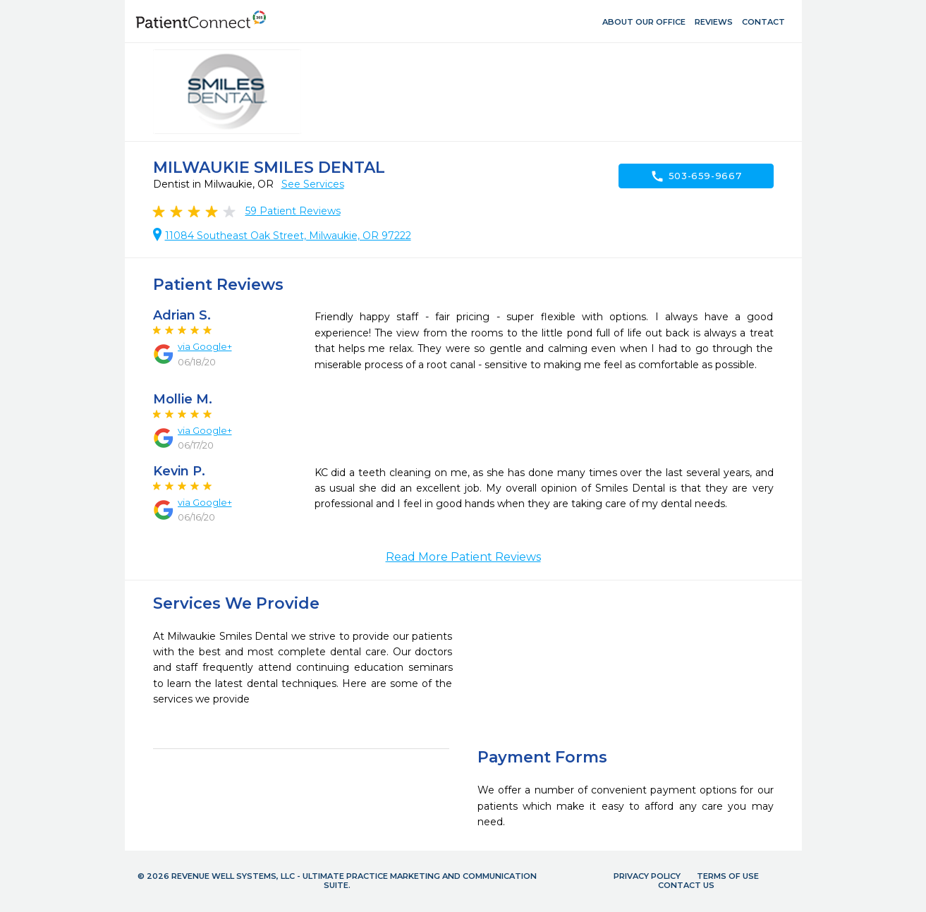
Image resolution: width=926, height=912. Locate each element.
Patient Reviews (293, 211)
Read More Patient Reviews (463, 557)
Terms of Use (728, 876)
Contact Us (686, 885)
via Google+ (205, 346)
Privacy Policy (647, 876)
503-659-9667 (696, 176)
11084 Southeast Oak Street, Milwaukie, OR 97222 (288, 235)
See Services (312, 184)
